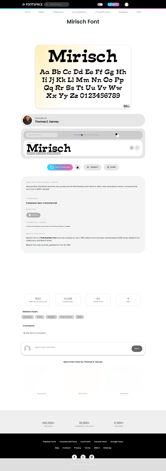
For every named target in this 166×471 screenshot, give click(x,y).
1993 (38, 299)
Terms (87, 448)
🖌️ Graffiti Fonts (102, 12)
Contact (67, 448)
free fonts (48, 426)
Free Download (60, 167)
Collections (58, 12)
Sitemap (107, 448)
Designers (123, 12)
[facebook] (74, 457)
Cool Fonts (85, 441)
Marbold (124, 393)
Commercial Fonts (68, 441)
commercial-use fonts (84, 426)
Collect (92, 167)
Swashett (41, 393)
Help (57, 448)
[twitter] (83, 457)
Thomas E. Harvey (47, 121)
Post (137, 349)
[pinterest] (91, 457)
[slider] (82, 135)
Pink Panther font (49, 238)
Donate (33, 215)
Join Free (138, 4)
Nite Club (83, 393)
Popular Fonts (49, 441)
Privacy (77, 448)
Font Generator (79, 12)
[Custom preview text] (42, 135)
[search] (56, 4)
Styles (41, 12)
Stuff (138, 12)
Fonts (27, 12)
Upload (113, 4)
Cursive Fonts (100, 441)
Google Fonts (116, 441)
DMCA (97, 448)
